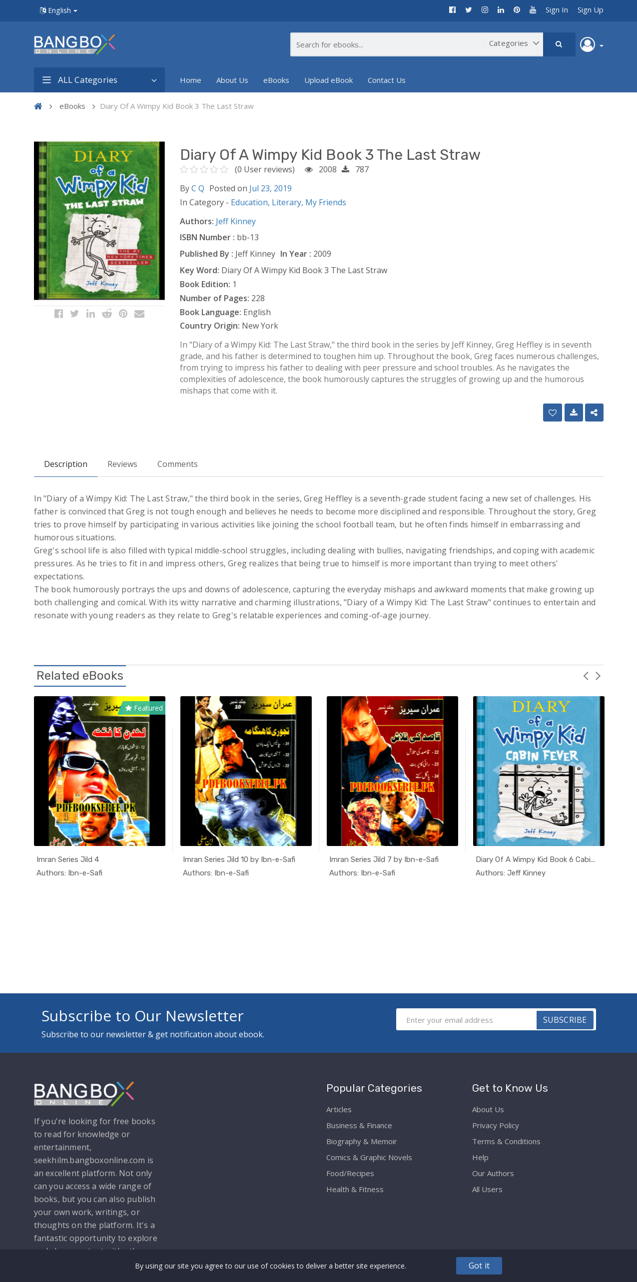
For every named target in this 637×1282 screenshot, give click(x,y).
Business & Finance (359, 1125)
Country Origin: (210, 325)
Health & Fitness (355, 1189)
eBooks (276, 80)
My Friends (325, 202)
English (58, 10)
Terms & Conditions (506, 1141)
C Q (197, 188)
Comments (177, 463)
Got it (479, 1265)
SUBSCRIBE (565, 1019)
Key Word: (199, 270)
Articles (339, 1109)
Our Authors (493, 1173)
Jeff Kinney (236, 221)
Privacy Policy (495, 1125)
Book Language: (210, 312)
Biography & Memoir (361, 1141)
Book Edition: (205, 284)
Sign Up (591, 9)
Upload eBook (328, 80)
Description (65, 463)
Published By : (206, 253)
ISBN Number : (207, 237)
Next (599, 675)
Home (190, 80)
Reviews (122, 463)
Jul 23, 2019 (270, 188)
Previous (586, 675)
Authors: (197, 221)
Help (480, 1157)
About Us (232, 80)
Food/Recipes (350, 1173)
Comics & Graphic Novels (369, 1157)
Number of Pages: (214, 298)
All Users (487, 1189)
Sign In (557, 9)
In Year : (295, 253)
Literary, (288, 202)
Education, (251, 202)
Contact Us (387, 80)
